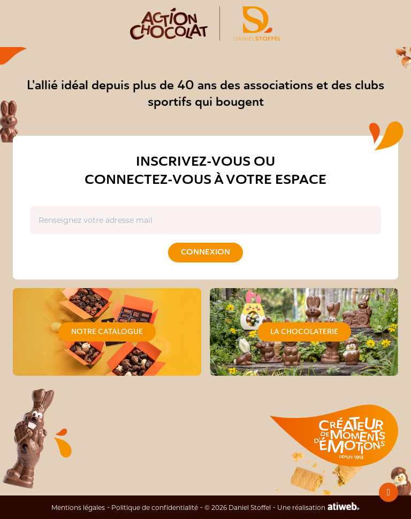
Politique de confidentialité (154, 507)
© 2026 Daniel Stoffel (237, 507)
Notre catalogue (107, 331)
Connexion (205, 252)
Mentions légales (78, 507)
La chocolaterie (304, 331)
